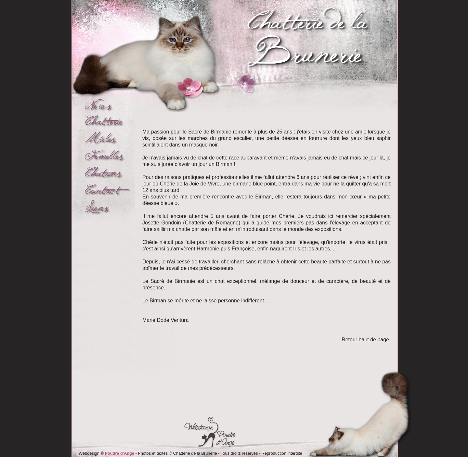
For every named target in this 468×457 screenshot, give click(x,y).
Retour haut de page (365, 339)
